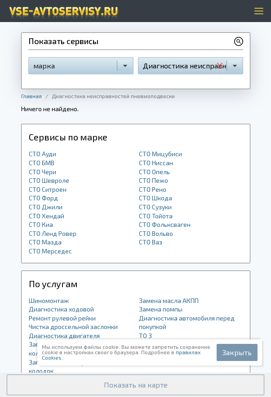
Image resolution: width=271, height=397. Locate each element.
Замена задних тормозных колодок (68, 366)
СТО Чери (42, 172)
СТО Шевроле (49, 180)
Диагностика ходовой (61, 309)
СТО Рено (152, 189)
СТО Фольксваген (165, 224)
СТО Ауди (42, 154)
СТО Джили (45, 207)
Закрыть (237, 352)
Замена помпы (160, 309)
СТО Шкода (155, 198)
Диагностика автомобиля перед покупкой (187, 322)
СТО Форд (43, 198)
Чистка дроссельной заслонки (73, 326)
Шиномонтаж (49, 300)
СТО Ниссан (156, 163)
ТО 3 (145, 335)
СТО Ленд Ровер (52, 233)
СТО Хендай (46, 216)
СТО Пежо (153, 180)
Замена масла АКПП (169, 300)
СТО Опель (154, 172)
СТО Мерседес (50, 251)
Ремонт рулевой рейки (62, 318)
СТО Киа (41, 224)
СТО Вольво (156, 233)
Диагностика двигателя (64, 335)
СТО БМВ (41, 163)
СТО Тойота (156, 216)
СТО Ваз (150, 242)
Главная (31, 96)
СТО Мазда (45, 242)
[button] (135, 384)
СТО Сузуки (155, 207)
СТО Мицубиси (160, 154)
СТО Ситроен (48, 189)
